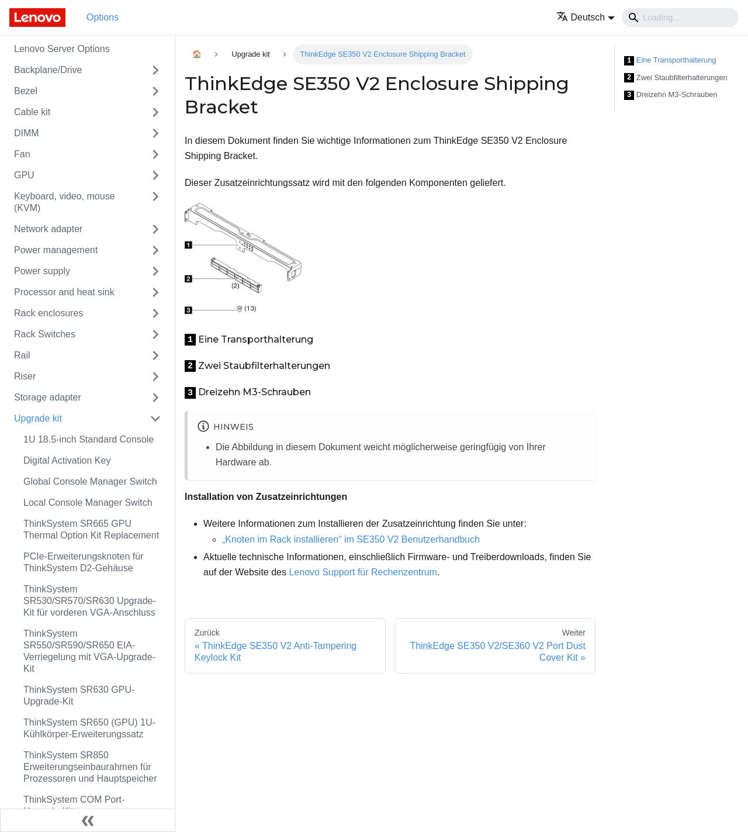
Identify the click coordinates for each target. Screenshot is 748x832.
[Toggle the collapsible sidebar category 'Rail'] (155, 355)
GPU (24, 175)
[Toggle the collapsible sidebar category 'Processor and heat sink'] (155, 292)
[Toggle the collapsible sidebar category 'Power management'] (155, 250)
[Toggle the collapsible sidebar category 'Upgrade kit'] (155, 418)
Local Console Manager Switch (88, 503)
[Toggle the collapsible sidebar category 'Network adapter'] (155, 229)
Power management (56, 250)
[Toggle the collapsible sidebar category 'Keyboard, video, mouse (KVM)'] (155, 202)
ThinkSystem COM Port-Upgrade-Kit (73, 805)
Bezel (25, 91)
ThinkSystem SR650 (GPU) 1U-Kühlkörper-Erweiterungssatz (89, 728)
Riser (25, 376)
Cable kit (32, 112)
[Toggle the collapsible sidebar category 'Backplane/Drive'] (155, 70)
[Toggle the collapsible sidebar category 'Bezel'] (155, 91)
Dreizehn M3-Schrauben (671, 95)
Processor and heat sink (64, 292)
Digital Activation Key (66, 460)
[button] (585, 17)
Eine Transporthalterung (670, 60)
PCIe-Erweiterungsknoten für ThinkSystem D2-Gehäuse (83, 562)
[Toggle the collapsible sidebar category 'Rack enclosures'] (155, 313)
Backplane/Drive (48, 70)
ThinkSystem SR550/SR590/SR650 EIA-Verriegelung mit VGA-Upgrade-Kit (89, 651)
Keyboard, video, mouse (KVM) (64, 202)
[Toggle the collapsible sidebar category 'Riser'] (155, 376)
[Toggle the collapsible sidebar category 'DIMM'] (155, 133)
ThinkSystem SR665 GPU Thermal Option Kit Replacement (91, 529)
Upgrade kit (38, 418)
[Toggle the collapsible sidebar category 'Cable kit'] (155, 112)
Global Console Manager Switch (90, 481)
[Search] (680, 17)
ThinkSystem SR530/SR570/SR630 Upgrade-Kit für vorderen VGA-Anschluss (89, 600)
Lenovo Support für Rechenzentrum (363, 572)
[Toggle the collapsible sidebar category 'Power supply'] (155, 271)
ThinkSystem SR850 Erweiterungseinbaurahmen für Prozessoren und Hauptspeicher (90, 766)
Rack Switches (44, 334)
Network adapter (48, 229)
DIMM (26, 133)
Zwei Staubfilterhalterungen (676, 78)
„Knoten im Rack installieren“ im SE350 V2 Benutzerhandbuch (351, 539)
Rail (22, 355)
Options (102, 17)
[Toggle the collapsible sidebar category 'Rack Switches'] (155, 334)
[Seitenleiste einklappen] (87, 820)
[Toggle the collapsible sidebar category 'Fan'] (155, 154)
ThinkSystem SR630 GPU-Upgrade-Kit (78, 695)
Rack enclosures (48, 313)
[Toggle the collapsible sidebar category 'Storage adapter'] (155, 397)
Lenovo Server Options (62, 49)
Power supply (42, 271)
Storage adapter (47, 397)
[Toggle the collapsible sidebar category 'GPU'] (155, 175)
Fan (22, 154)
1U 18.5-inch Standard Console (88, 439)
